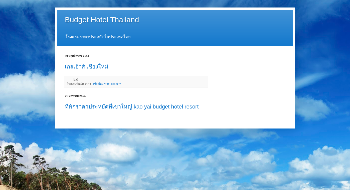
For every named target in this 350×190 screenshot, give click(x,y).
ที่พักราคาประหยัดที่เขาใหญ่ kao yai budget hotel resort (132, 107)
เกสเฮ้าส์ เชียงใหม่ (86, 67)
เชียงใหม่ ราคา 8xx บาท (107, 83)
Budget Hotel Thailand (102, 20)
